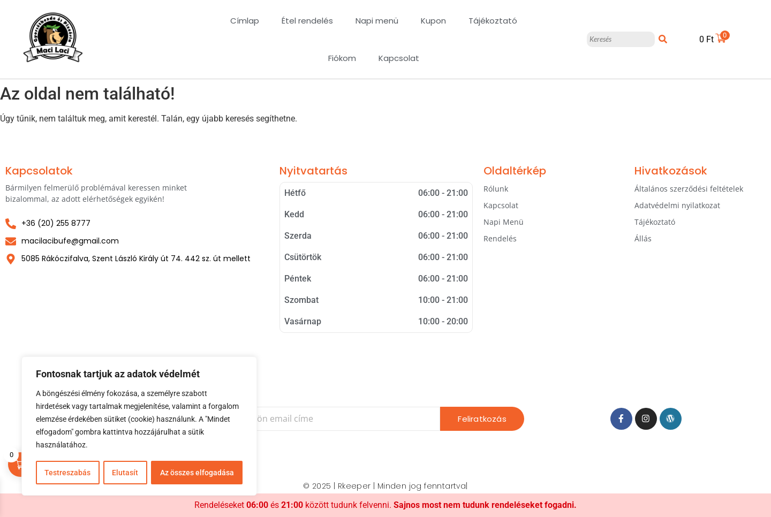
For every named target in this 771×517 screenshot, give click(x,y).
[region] (139, 427)
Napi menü (377, 20)
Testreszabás (67, 472)
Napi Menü (503, 222)
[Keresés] (620, 40)
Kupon (433, 20)
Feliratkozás (482, 418)
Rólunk (495, 189)
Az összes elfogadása (197, 472)
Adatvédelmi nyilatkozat (677, 205)
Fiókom (342, 58)
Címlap (244, 20)
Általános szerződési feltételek (688, 189)
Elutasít (125, 472)
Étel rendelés (307, 20)
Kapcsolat (399, 58)
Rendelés (500, 238)
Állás (643, 238)
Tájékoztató (492, 20)
